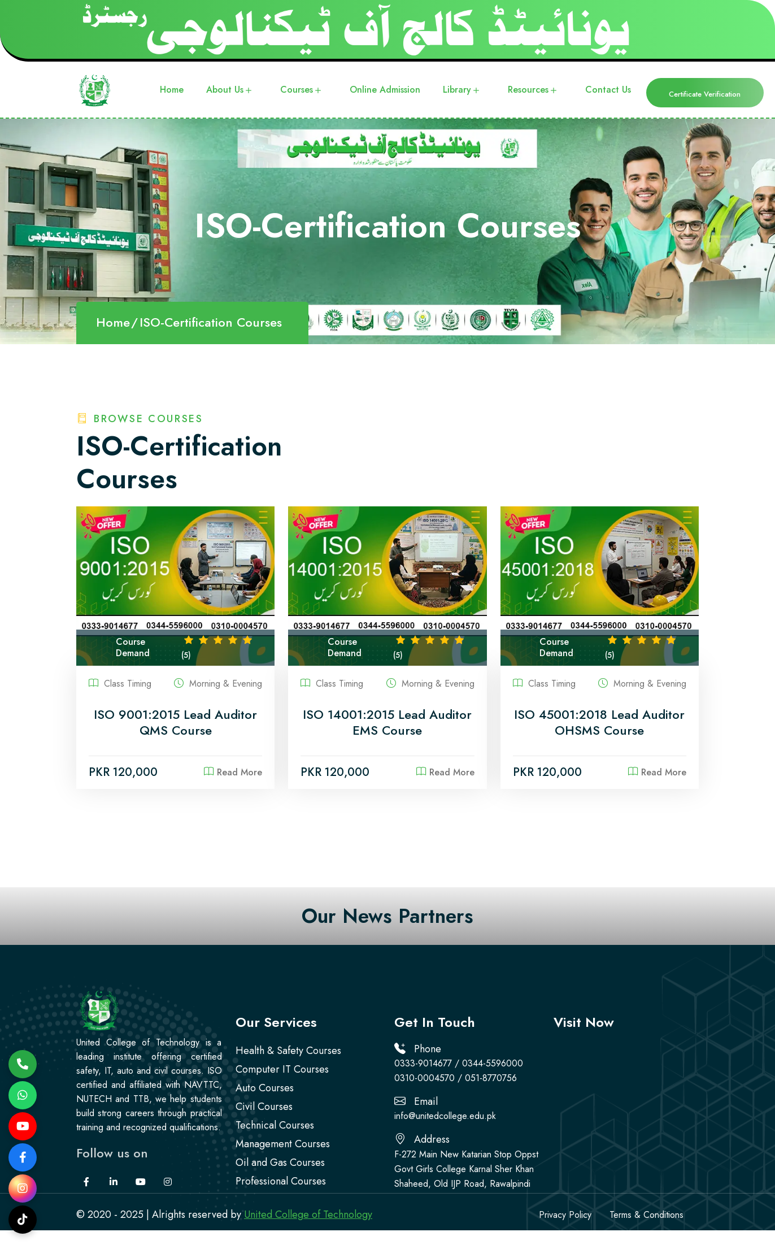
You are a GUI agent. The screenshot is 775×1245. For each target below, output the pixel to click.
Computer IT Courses (282, 1069)
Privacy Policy (565, 1214)
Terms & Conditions (646, 1214)
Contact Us (608, 89)
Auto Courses (265, 1088)
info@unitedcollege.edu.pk (445, 1115)
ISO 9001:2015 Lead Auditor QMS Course (175, 722)
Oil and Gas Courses (280, 1162)
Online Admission (385, 89)
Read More (233, 772)
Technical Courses (275, 1125)
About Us (230, 91)
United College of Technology (308, 1214)
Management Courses (283, 1143)
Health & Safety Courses (288, 1050)
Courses (302, 91)
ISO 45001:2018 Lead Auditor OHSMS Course (599, 722)
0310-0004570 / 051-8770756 (455, 1078)
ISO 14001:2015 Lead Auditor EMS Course (387, 722)
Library (462, 91)
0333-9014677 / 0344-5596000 (458, 1063)
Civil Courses (264, 1106)
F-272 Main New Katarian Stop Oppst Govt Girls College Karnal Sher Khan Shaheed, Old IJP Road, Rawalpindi (466, 1169)
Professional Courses (281, 1181)
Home (172, 89)
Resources (533, 91)
